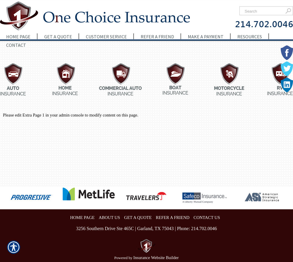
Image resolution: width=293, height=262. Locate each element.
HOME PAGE (82, 217)
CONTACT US (207, 217)
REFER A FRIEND (173, 217)
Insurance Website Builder (156, 257)
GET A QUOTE (138, 217)
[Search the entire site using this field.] (263, 11)
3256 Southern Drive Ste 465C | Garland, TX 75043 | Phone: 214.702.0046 (146, 228)
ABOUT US (109, 217)
